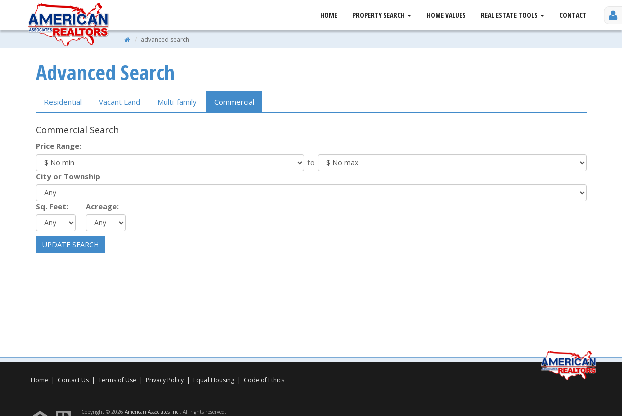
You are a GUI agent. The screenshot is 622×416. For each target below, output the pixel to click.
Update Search (70, 244)
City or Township (68, 176)
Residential (63, 102)
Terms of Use (117, 380)
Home (328, 15)
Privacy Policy (165, 380)
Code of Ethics (264, 380)
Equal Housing (214, 380)
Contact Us (73, 380)
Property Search (381, 15)
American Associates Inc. (152, 411)
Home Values (446, 15)
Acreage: (102, 206)
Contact (573, 15)
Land (119, 102)
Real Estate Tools (512, 15)
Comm (234, 102)
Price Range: (58, 146)
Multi (177, 102)
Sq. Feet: (52, 206)
